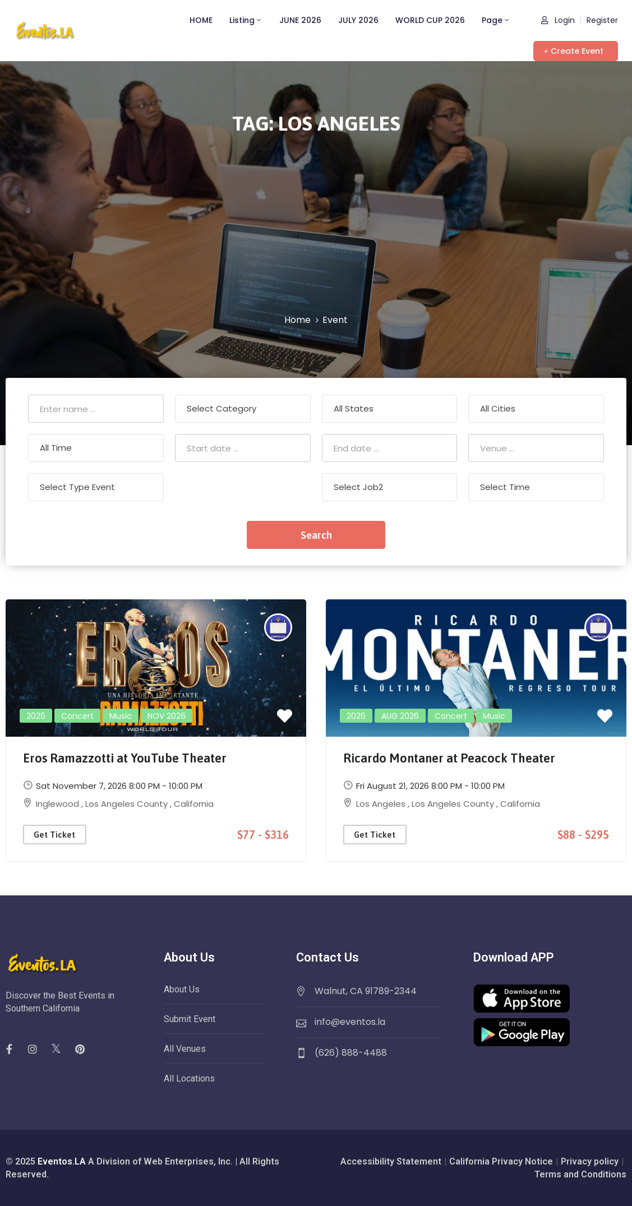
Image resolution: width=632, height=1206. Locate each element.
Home (297, 319)
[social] (32, 1049)
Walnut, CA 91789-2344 (366, 991)
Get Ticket (54, 834)
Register (602, 20)
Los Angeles (382, 804)
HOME (201, 20)
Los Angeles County (127, 804)
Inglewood (58, 804)
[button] (575, 51)
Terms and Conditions (580, 1174)
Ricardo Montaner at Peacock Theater (449, 758)
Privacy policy (590, 1161)
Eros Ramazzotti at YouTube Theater (125, 758)
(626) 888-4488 (351, 1052)
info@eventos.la (350, 1021)
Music (120, 716)
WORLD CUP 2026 (430, 20)
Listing (245, 20)
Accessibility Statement (390, 1161)
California (194, 804)
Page (496, 20)
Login (558, 20)
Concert (77, 716)
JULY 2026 (358, 20)
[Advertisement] (316, 229)
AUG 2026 (400, 716)
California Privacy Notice (501, 1161)
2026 (35, 716)
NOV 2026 (166, 716)
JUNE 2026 (300, 20)
